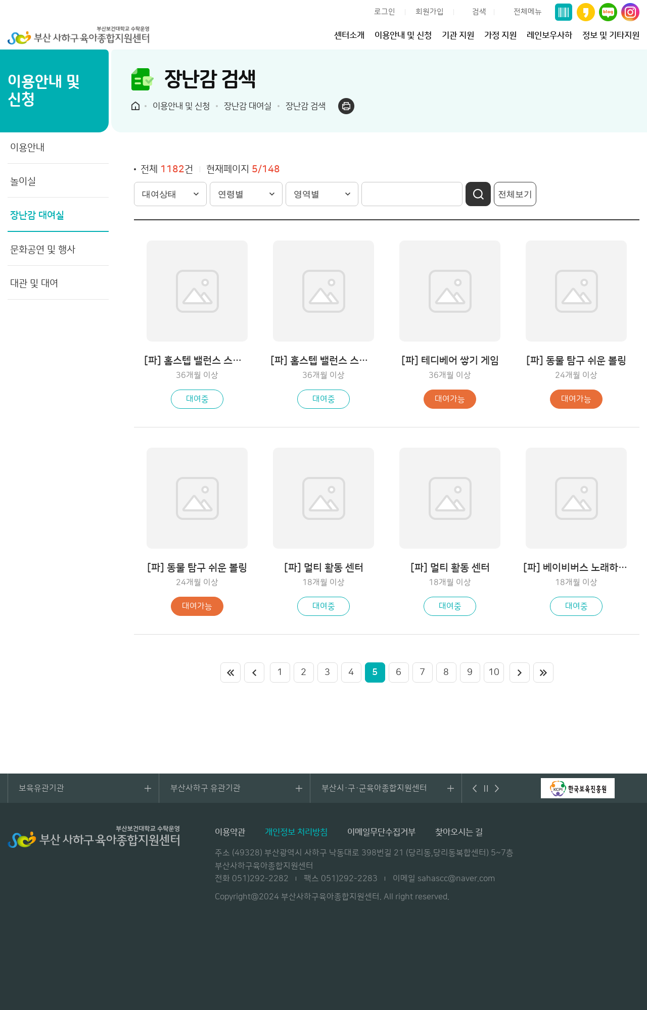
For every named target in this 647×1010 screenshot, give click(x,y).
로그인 (384, 12)
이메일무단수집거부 (381, 832)
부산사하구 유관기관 (205, 788)
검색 (479, 12)
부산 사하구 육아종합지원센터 (78, 35)
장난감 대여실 (37, 215)
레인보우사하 (549, 35)
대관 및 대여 (34, 283)
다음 (497, 788)
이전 (254, 672)
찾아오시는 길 (459, 832)
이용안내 (27, 147)
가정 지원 (500, 35)
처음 (230, 672)
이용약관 (230, 832)
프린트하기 (346, 106)
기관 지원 (458, 35)
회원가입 (429, 12)
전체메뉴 (528, 12)
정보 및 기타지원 (610, 35)
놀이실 (23, 181)
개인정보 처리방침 (296, 832)
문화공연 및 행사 (42, 250)
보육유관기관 (41, 788)
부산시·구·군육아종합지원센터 (374, 788)
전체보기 (515, 194)
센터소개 (349, 35)
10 (493, 672)
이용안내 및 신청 (403, 35)
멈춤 (486, 788)
